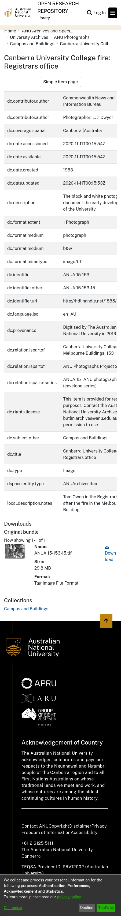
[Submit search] (89, 13)
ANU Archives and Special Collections (48, 30)
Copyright (59, 826)
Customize (13, 908)
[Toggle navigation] (112, 13)
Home (10, 30)
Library (44, 18)
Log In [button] (99, 12)
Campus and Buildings (32, 43)
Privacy (99, 826)
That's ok (106, 908)
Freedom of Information (46, 832)
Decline (86, 908)
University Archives (29, 37)
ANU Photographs (72, 37)
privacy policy (69, 897)
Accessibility (84, 832)
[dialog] (60, 895)
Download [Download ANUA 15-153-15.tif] (110, 553)
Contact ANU (35, 826)
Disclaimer (80, 826)
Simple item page (60, 81)
